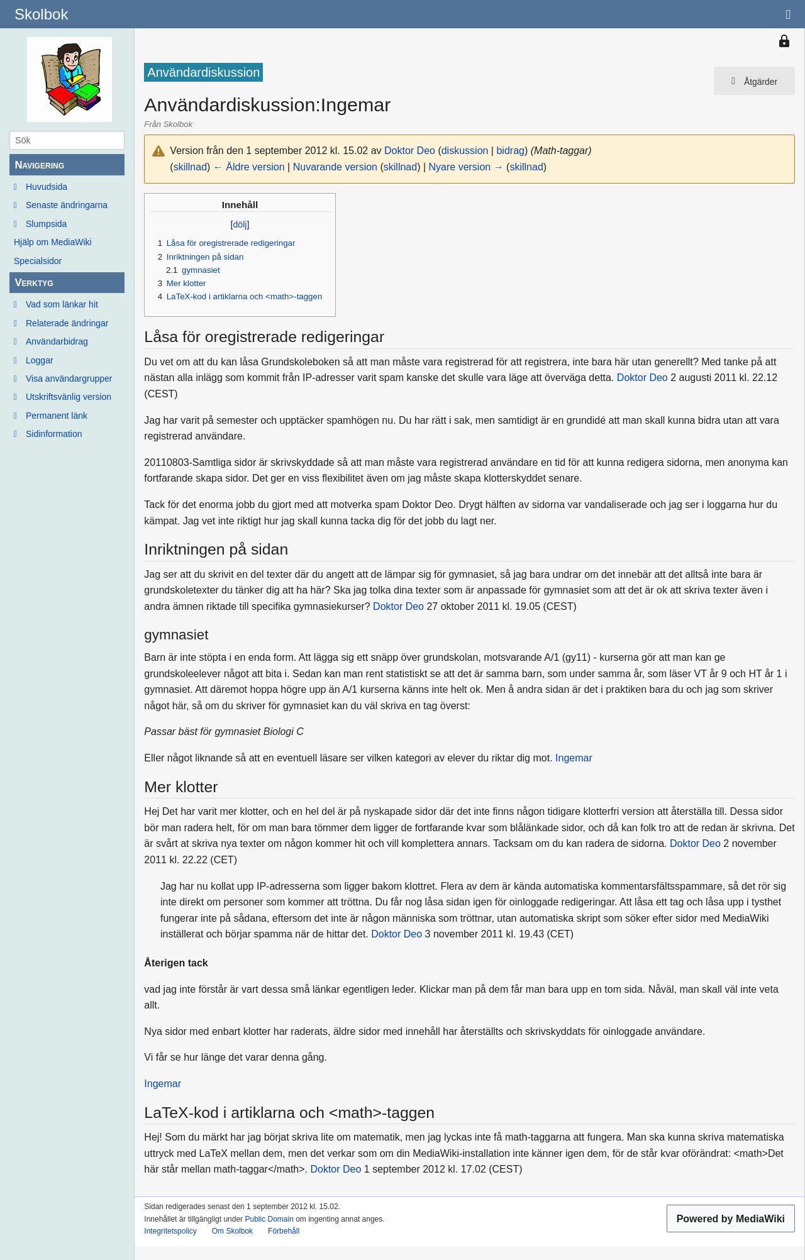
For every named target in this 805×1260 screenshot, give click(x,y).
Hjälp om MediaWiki (53, 242)
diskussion (465, 150)
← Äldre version (249, 167)
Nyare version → (466, 167)
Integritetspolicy (170, 1231)
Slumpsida (46, 224)
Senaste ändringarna (67, 205)
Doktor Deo (642, 377)
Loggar (39, 360)
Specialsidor (38, 261)
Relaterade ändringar (67, 323)
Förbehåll (283, 1231)
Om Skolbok (232, 1231)
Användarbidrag (57, 341)
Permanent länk (56, 416)
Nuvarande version (335, 167)
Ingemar (573, 758)
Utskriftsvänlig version (68, 397)
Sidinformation (54, 434)
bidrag (510, 150)
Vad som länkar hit (62, 304)
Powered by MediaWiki (731, 1218)
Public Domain (269, 1219)
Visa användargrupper (69, 378)
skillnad (190, 167)
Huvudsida (46, 187)
